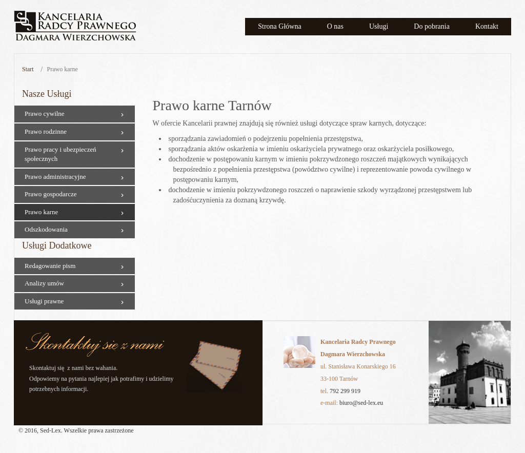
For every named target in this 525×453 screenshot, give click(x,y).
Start (28, 69)
